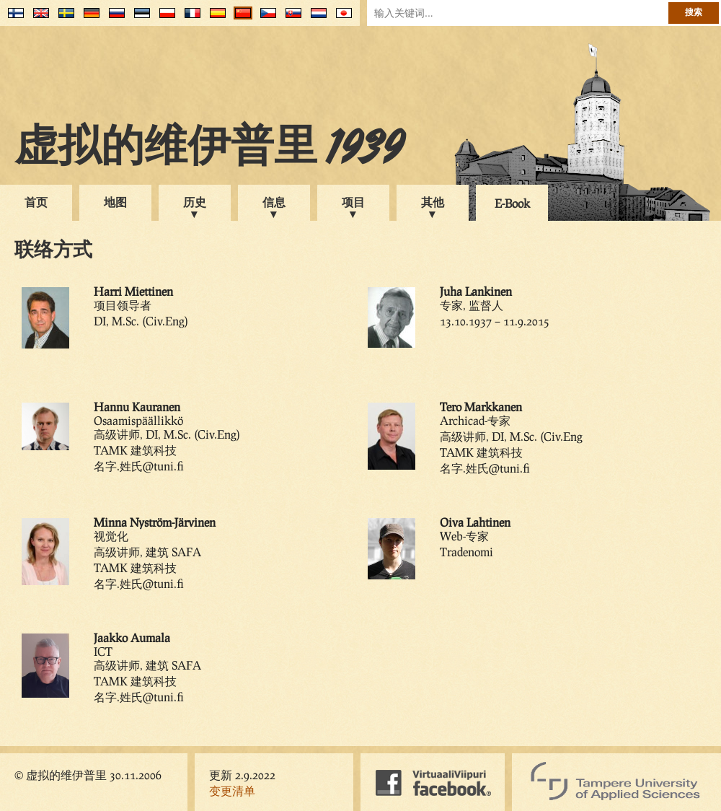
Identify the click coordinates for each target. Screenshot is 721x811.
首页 (36, 202)
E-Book (512, 203)
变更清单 (232, 790)
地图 (115, 202)
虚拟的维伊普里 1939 (209, 149)
